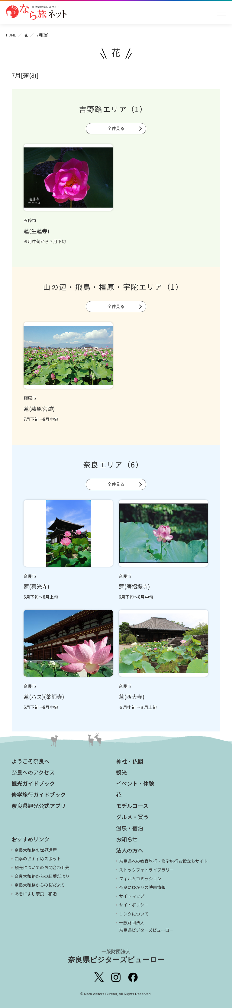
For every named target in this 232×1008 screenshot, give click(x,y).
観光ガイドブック (33, 783)
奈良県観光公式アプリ (38, 805)
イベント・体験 (135, 783)
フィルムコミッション (140, 878)
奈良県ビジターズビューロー (116, 956)
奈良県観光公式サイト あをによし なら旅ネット (36, 12)
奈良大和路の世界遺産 (35, 850)
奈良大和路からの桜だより (39, 885)
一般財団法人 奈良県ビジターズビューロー (146, 926)
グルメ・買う (132, 817)
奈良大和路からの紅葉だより (41, 876)
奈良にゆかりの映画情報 (142, 887)
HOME (11, 34)
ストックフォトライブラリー (146, 870)
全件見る (116, 128)
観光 (121, 772)
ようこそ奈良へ (30, 761)
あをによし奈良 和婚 (35, 894)
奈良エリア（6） (113, 464)
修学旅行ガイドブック (38, 794)
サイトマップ (131, 896)
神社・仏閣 (129, 761)
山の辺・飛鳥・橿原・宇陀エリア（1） (113, 286)
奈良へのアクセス (33, 772)
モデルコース (132, 805)
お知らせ (127, 839)
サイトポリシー (134, 905)
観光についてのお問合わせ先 (41, 867)
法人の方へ (129, 850)
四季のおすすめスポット (37, 859)
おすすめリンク (30, 839)
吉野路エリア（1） (113, 109)
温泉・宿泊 (129, 828)
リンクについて (134, 914)
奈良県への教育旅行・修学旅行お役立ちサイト (163, 861)
